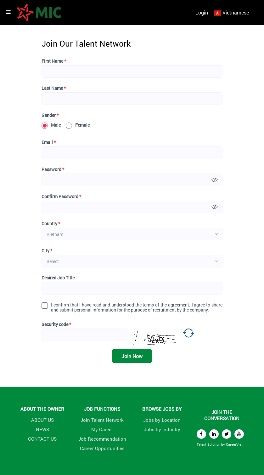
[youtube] (239, 434)
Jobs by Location (162, 420)
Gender (50, 115)
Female (78, 125)
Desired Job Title (58, 277)
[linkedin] (214, 434)
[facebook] (201, 434)
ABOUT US (42, 420)
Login (201, 12)
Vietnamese (235, 12)
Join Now (132, 356)
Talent (202, 444)
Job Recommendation (102, 439)
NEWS (42, 429)
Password (53, 169)
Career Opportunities (102, 448)
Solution (214, 444)
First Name (54, 61)
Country (51, 223)
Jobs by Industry (162, 429)
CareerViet (234, 444)
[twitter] (226, 434)
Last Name (54, 88)
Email (49, 142)
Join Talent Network (102, 420)
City (47, 250)
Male (51, 125)
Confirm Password (61, 196)
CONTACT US (42, 439)
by (223, 444)
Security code (56, 324)
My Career (102, 429)
